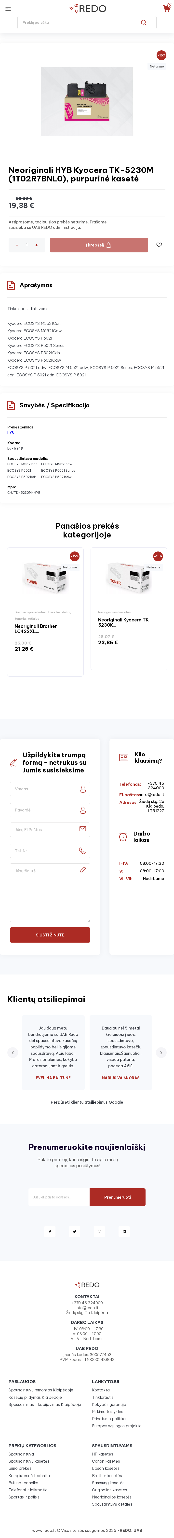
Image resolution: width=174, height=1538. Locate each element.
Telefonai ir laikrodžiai (28, 1489)
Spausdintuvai (22, 1454)
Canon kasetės (106, 1461)
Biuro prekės (20, 1468)
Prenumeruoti (117, 1197)
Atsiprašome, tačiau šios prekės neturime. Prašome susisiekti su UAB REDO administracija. (58, 225)
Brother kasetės (107, 1475)
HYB (10, 433)
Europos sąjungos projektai (117, 1425)
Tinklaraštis (102, 1397)
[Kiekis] (26, 245)
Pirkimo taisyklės (107, 1411)
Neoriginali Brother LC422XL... (36, 628)
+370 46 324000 (155, 785)
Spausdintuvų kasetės (29, 1461)
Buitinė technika (23, 1482)
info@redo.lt (152, 794)
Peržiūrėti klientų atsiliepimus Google (87, 1102)
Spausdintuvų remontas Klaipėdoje (41, 1389)
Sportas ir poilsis (24, 1497)
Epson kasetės (106, 1468)
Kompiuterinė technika (29, 1475)
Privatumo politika (109, 1418)
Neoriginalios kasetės (112, 1497)
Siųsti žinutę (50, 935)
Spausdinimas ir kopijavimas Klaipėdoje (45, 1404)
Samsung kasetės (108, 1482)
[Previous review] (12, 1052)
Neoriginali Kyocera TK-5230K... (124, 622)
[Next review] (161, 1052)
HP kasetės (102, 1454)
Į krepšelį (95, 245)
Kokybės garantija (109, 1404)
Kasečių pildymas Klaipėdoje (35, 1397)
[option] (45, 612)
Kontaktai (101, 1389)
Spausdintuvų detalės (112, 1504)
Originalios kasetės (109, 1489)
